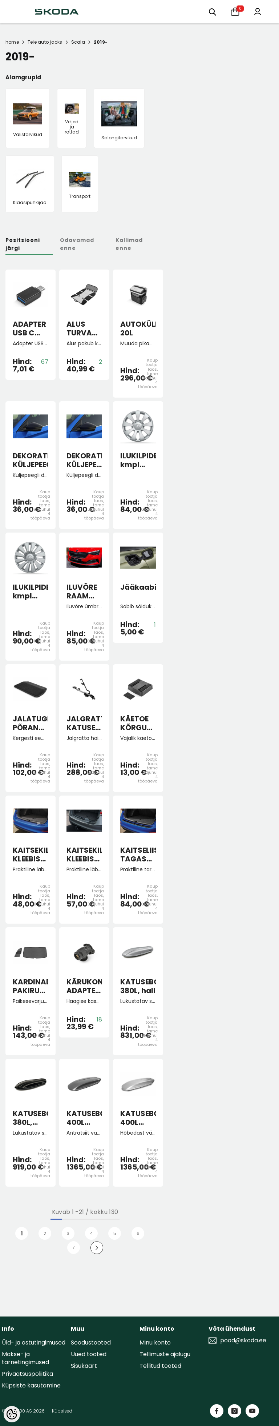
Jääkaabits (138, 587)
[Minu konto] (257, 11)
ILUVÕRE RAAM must (81, 591)
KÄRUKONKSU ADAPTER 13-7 (84, 986)
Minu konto (155, 1342)
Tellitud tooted (160, 1366)
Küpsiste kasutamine (31, 1385)
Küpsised (62, 1411)
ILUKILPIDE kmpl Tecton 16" (30, 591)
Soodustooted (91, 1342)
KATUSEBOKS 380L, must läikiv (30, 1118)
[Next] (96, 1247)
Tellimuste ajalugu (165, 1354)
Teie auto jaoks (45, 42)
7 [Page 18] (73, 1247)
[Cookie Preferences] (12, 1414)
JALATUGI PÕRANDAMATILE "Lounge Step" (30, 723)
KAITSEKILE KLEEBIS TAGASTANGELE (30, 854)
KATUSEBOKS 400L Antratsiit (84, 1118)
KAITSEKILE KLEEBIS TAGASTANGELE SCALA (84, 854)
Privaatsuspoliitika (27, 1374)
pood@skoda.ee (243, 1341)
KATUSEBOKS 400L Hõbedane (138, 1118)
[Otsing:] (212, 11)
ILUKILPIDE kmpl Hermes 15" (138, 460)
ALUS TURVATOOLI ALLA (84, 328)
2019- (101, 42)
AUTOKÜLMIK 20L (138, 328)
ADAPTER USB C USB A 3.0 (29, 328)
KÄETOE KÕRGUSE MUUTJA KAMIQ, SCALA (137, 723)
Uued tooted (88, 1354)
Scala (78, 42)
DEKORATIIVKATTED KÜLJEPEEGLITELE (30, 460)
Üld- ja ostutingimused (33, 1342)
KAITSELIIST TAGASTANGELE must (138, 854)
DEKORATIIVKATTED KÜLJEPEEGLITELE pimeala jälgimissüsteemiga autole (84, 460)
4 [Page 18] (91, 1233)
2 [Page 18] (45, 1233)
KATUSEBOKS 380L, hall (138, 986)
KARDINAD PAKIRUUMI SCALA (30, 986)
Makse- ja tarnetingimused (25, 1358)
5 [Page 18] (114, 1233)
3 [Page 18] (68, 1233)
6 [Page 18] (138, 1233)
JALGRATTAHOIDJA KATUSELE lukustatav (84, 723)
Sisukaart (84, 1366)
